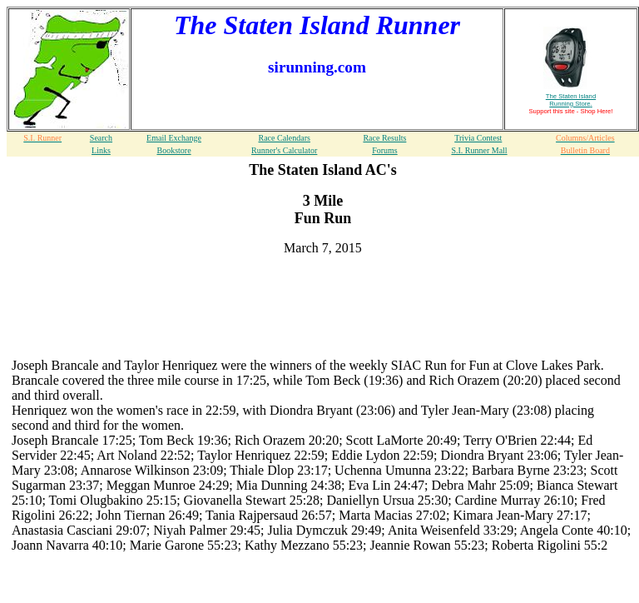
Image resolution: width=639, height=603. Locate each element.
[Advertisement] (322, 294)
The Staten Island (571, 99)
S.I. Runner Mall (479, 150)
